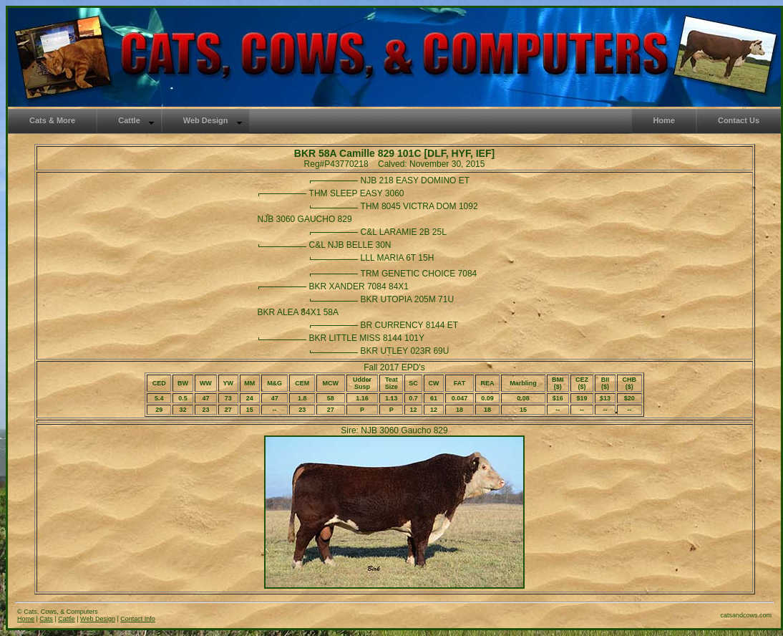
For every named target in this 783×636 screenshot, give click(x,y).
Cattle (66, 618)
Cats (46, 618)
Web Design (97, 618)
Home (25, 618)
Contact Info (137, 618)
